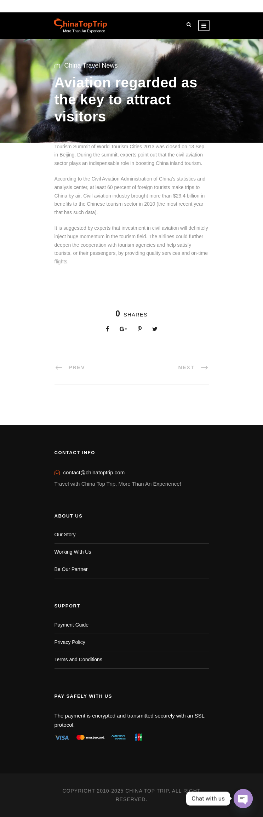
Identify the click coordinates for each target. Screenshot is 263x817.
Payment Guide (72, 625)
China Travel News (91, 65)
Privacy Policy (70, 642)
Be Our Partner (71, 569)
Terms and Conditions (78, 659)
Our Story (65, 534)
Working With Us (73, 552)
